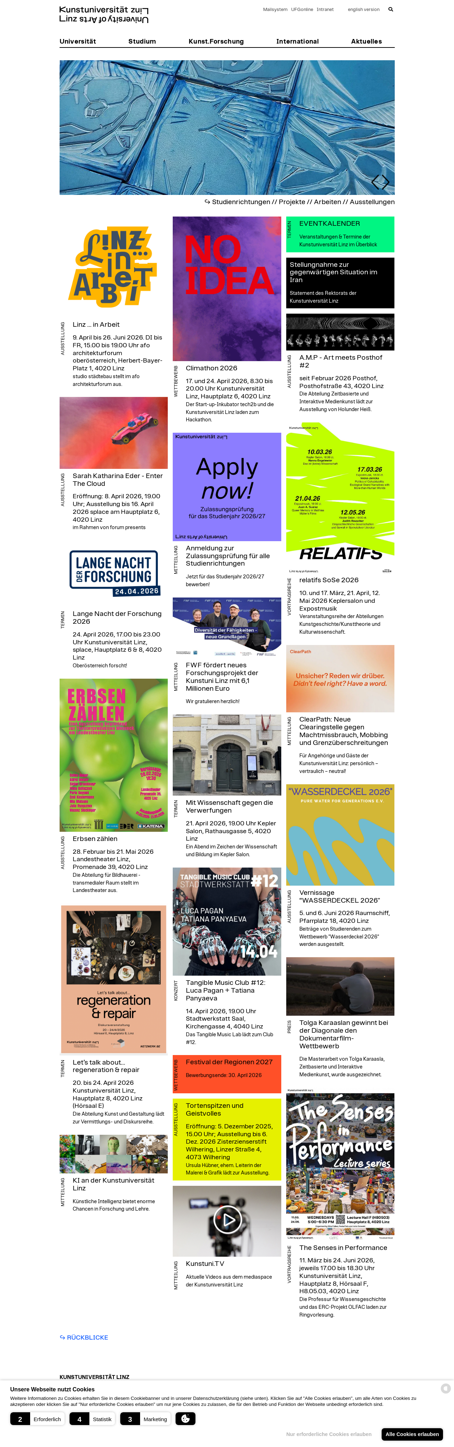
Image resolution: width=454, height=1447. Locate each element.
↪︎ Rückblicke (84, 1338)
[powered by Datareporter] (446, 1393)
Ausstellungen (372, 202)
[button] (37, 1418)
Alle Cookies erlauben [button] (412, 1434)
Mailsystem (275, 9)
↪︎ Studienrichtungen (237, 202)
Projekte (292, 202)
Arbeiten (327, 202)
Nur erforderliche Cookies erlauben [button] (329, 1434)
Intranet (325, 9)
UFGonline (302, 9)
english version (364, 9)
